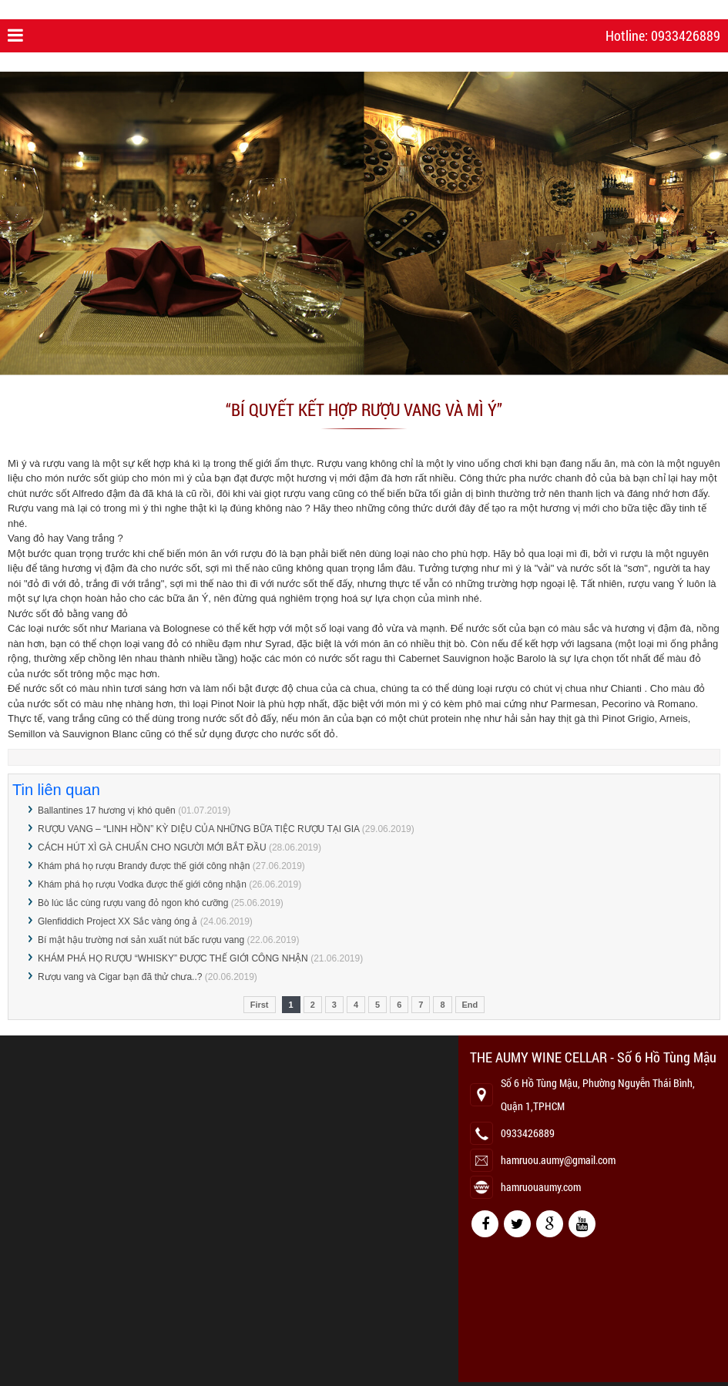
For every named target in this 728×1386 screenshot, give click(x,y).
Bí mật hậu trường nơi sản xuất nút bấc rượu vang (141, 940)
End (470, 1004)
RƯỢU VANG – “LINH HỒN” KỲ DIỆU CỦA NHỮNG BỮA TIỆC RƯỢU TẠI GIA (198, 829)
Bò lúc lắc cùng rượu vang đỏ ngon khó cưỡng (133, 903)
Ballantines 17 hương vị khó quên (107, 810)
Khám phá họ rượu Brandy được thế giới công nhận (144, 866)
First (259, 1004)
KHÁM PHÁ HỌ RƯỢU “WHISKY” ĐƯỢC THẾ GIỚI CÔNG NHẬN (173, 958)
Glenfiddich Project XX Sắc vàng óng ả (117, 921)
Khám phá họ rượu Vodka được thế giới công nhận (142, 884)
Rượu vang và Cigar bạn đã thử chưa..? (121, 977)
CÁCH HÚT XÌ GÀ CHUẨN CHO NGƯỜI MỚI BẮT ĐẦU (152, 847)
